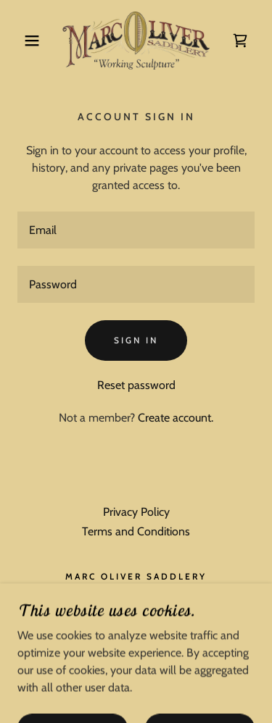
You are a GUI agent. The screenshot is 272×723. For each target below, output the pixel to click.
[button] (21, 40)
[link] (135, 41)
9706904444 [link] (136, 600)
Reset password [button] (136, 385)
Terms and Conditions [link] (136, 531)
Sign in (136, 340)
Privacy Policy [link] (136, 512)
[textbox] (136, 230)
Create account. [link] (175, 418)
